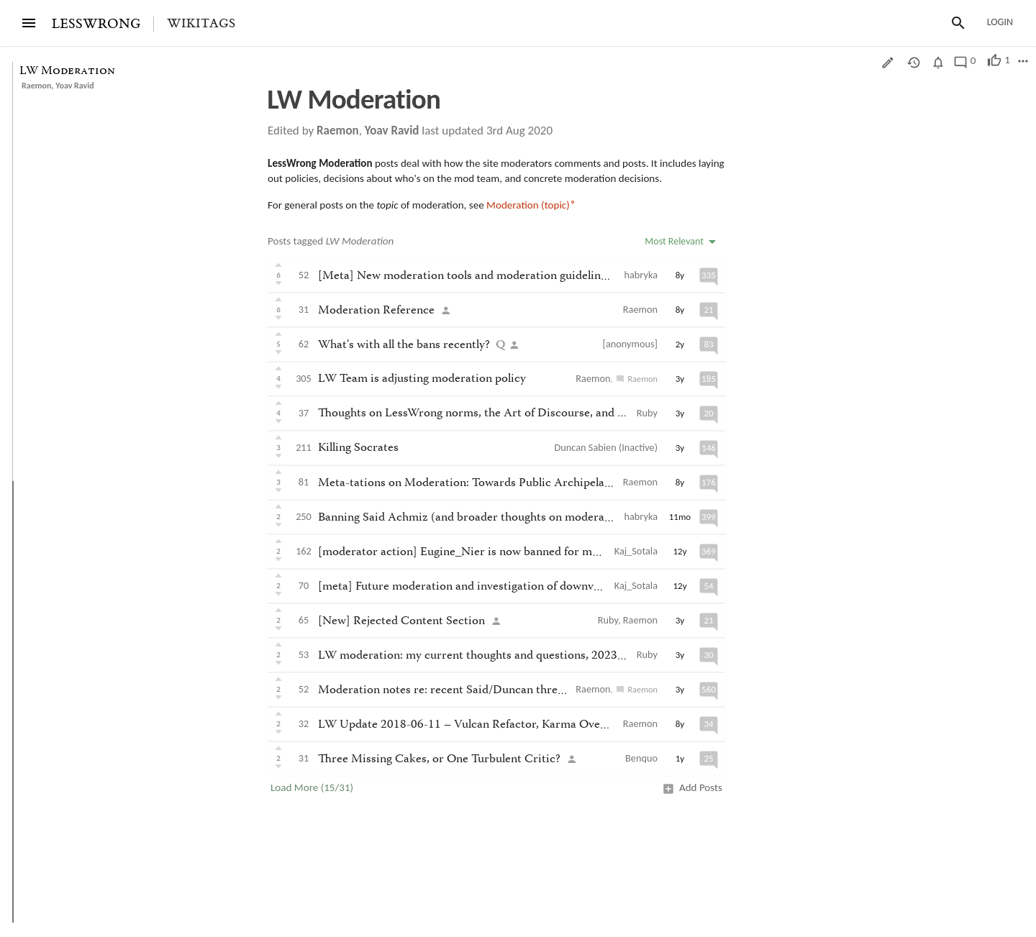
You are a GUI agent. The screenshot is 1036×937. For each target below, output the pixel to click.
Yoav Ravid (74, 86)
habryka (641, 274)
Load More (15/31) (312, 787)
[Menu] (29, 23)
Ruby (647, 412)
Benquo (641, 757)
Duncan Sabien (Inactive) (606, 447)
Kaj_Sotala (636, 550)
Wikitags (201, 24)
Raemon (36, 86)
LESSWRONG (96, 24)
